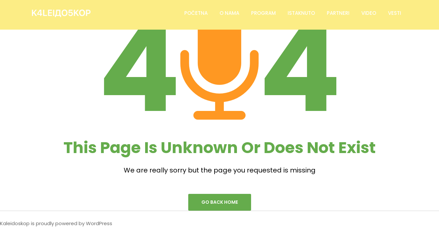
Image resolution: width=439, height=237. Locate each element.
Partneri (338, 13)
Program (263, 13)
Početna (196, 13)
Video (368, 13)
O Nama (229, 13)
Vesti (394, 13)
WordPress (99, 223)
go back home (219, 202)
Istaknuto (301, 13)
